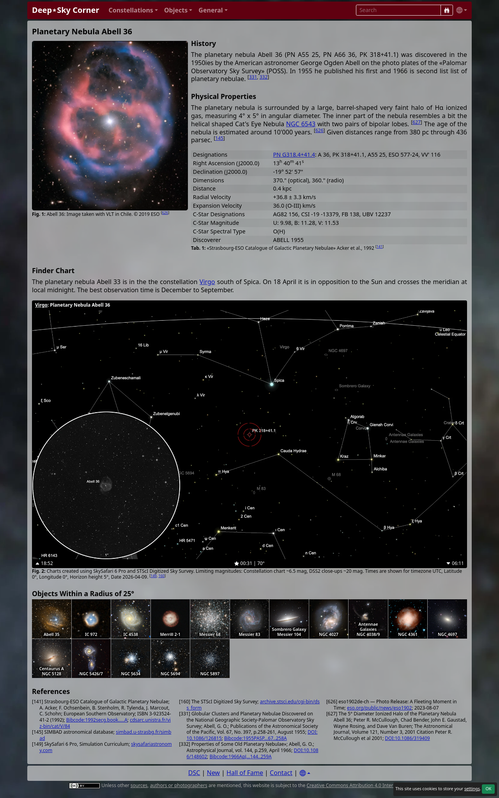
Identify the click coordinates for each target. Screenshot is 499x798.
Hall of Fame (244, 772)
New (213, 772)
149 (153, 575)
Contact (281, 772)
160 (162, 575)
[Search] (447, 10)
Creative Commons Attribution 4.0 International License (367, 785)
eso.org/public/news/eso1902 (379, 707)
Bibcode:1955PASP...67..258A (255, 738)
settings (472, 788)
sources (139, 785)
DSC (194, 772)
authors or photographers (178, 785)
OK (488, 788)
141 (379, 246)
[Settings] (305, 773)
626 (165, 212)
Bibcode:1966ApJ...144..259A (240, 756)
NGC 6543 (300, 124)
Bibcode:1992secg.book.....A (96, 720)
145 (219, 138)
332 (264, 77)
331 (253, 77)
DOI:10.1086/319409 (407, 738)
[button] (133, 10)
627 (416, 122)
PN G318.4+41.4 (294, 154)
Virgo (207, 281)
